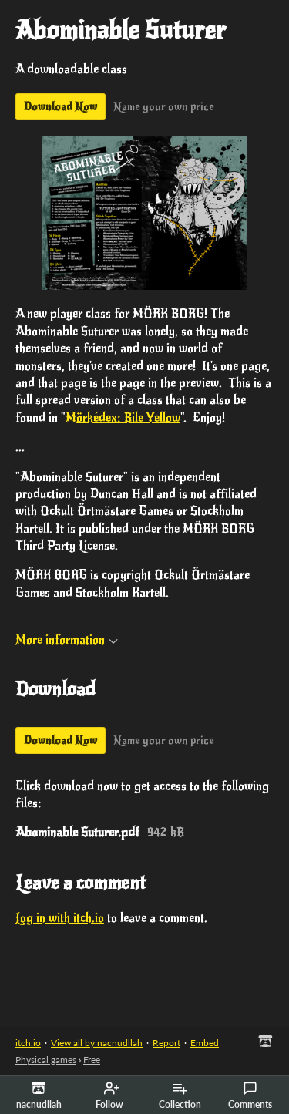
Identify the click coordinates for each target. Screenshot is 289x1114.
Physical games (45, 1059)
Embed (204, 1042)
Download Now (60, 106)
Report (166, 1042)
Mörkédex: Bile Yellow (123, 418)
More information (66, 640)
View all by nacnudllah (97, 1042)
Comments (250, 1095)
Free (91, 1059)
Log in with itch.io (59, 918)
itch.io (28, 1042)
